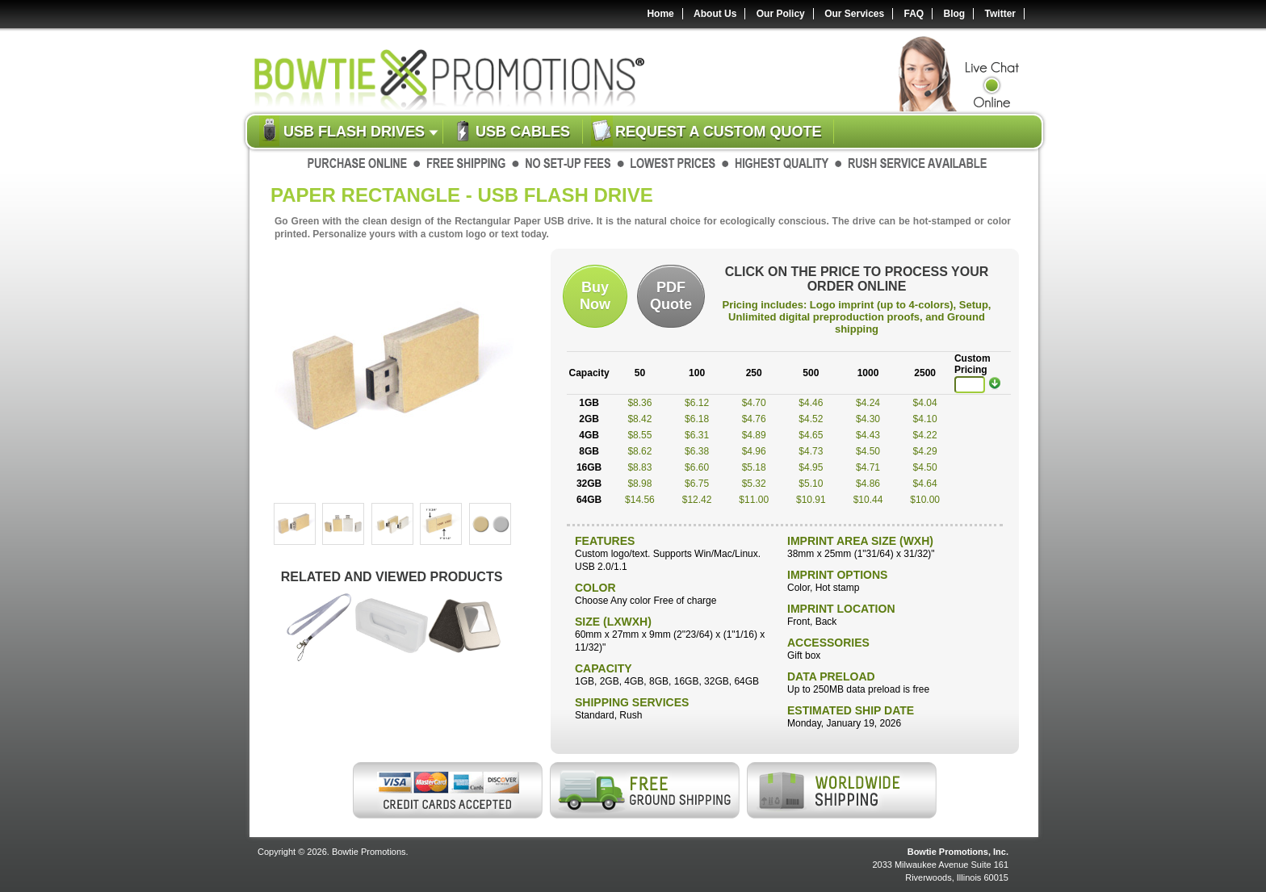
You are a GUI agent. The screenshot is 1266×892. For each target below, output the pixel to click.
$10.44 (868, 499)
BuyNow (595, 295)
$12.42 (697, 499)
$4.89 (754, 435)
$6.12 (697, 402)
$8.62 (639, 451)
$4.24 (868, 402)
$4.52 (811, 419)
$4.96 (754, 451)
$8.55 (639, 435)
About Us (715, 13)
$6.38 (697, 451)
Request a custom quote (718, 132)
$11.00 (754, 499)
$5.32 (754, 483)
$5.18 (754, 467)
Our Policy (781, 13)
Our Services (854, 13)
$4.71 (868, 467)
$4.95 (811, 467)
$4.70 (754, 402)
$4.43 (868, 435)
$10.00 (925, 499)
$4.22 (925, 435)
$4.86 (868, 483)
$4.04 (925, 402)
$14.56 (640, 499)
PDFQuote (671, 295)
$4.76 (754, 419)
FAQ (914, 13)
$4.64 (925, 483)
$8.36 (639, 402)
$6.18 (697, 419)
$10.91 (811, 499)
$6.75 (697, 483)
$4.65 (811, 435)
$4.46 (811, 402)
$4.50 (868, 451)
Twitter (1000, 13)
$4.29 (925, 451)
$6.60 (697, 467)
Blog (955, 13)
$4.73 (811, 451)
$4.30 (868, 419)
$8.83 (639, 467)
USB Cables (523, 132)
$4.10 (925, 419)
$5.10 (811, 483)
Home (660, 13)
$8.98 (639, 483)
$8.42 (639, 419)
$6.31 (697, 435)
